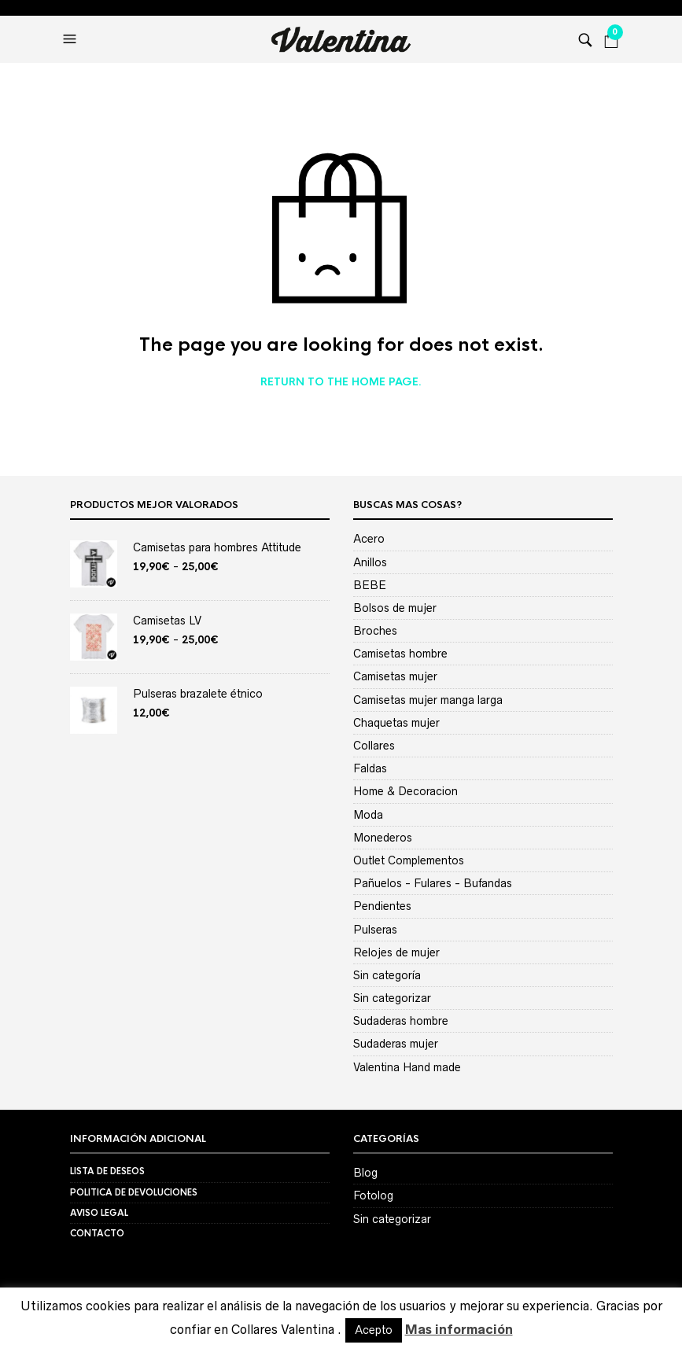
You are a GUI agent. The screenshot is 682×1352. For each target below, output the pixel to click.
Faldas (370, 768)
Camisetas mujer (395, 676)
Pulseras (375, 929)
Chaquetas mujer (396, 723)
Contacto (97, 1233)
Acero (369, 538)
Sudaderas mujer (395, 1043)
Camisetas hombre (400, 653)
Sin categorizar (392, 998)
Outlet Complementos (408, 860)
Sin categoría (387, 975)
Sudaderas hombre (400, 1021)
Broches (375, 630)
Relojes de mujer (396, 952)
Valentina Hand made (407, 1067)
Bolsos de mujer (395, 608)
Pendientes (382, 906)
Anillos (370, 562)
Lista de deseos (107, 1171)
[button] (71, 39)
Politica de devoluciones (133, 1192)
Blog (365, 1172)
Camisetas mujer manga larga (428, 700)
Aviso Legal (99, 1212)
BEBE (369, 585)
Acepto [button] (374, 1330)
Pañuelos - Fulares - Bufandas (432, 883)
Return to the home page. (341, 382)
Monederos (382, 837)
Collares (374, 745)
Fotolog (373, 1195)
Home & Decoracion (405, 791)
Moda (368, 815)
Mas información (459, 1329)
